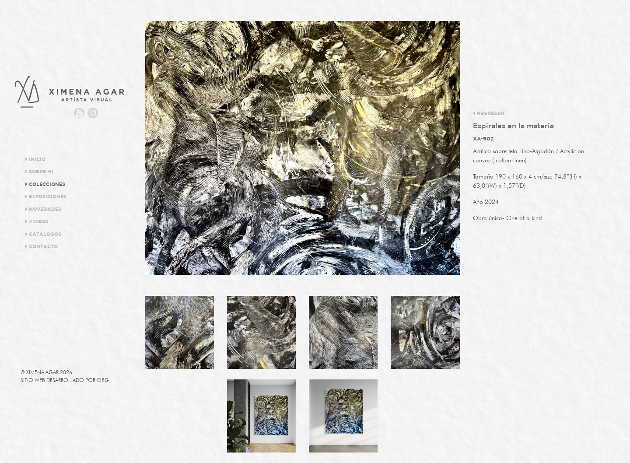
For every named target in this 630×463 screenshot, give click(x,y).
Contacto (41, 246)
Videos (36, 221)
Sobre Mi (39, 171)
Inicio (35, 159)
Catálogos (43, 234)
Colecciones (45, 184)
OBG (103, 380)
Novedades (43, 209)
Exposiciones (45, 196)
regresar (488, 113)
